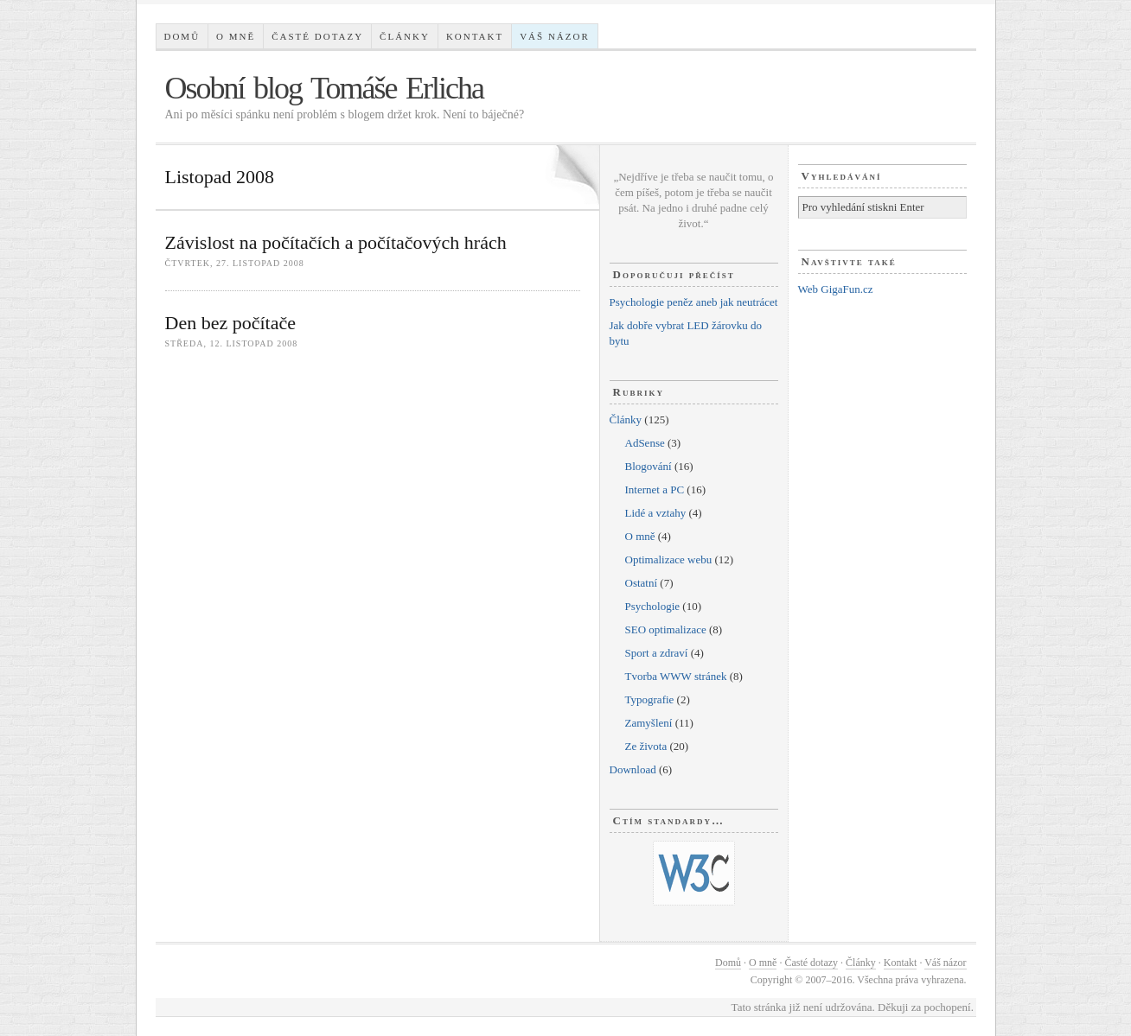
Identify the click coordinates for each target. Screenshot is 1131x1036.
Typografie (649, 699)
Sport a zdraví (656, 652)
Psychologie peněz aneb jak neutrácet (694, 302)
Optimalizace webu (668, 559)
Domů (181, 36)
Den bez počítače (230, 323)
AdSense (645, 442)
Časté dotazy (317, 36)
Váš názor (555, 36)
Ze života (646, 746)
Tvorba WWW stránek (676, 676)
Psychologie (653, 606)
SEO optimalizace (665, 629)
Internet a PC (655, 489)
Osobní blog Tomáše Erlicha (324, 88)
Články (405, 36)
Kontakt (474, 36)
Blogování (648, 466)
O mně (235, 36)
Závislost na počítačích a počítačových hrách (336, 242)
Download (633, 769)
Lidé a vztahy (656, 512)
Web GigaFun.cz (835, 289)
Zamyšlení (649, 722)
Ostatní (641, 582)
